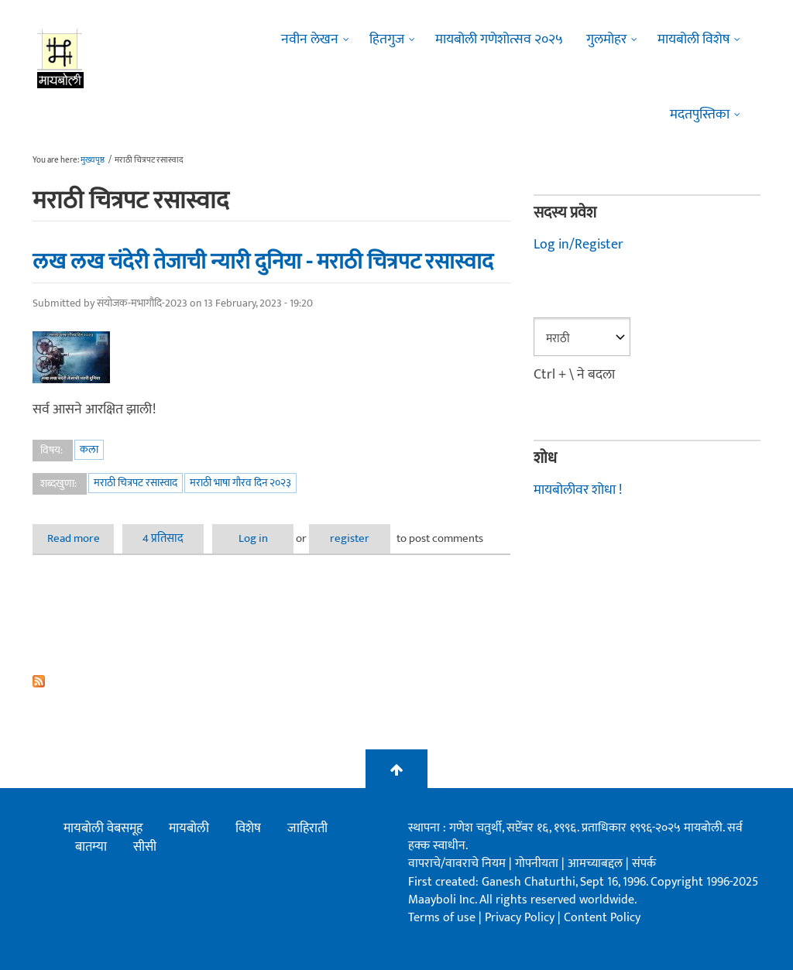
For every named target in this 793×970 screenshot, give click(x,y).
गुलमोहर (606, 39)
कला (89, 449)
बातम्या (91, 847)
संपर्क (644, 863)
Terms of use (441, 917)
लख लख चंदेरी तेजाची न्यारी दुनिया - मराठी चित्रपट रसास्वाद (263, 261)
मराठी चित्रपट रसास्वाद (135, 483)
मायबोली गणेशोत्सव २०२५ (499, 39)
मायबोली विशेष (693, 39)
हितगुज (386, 39)
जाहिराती (307, 828)
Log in (253, 538)
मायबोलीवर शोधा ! (578, 490)
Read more (81, 538)
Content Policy (602, 917)
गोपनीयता (538, 863)
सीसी (144, 847)
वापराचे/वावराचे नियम (457, 863)
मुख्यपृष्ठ (93, 160)
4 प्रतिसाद (163, 538)
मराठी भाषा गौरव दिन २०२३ (240, 483)
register (349, 538)
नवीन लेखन (309, 39)
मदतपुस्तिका (699, 114)
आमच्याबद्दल (597, 863)
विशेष (248, 828)
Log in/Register (578, 244)
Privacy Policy (521, 917)
